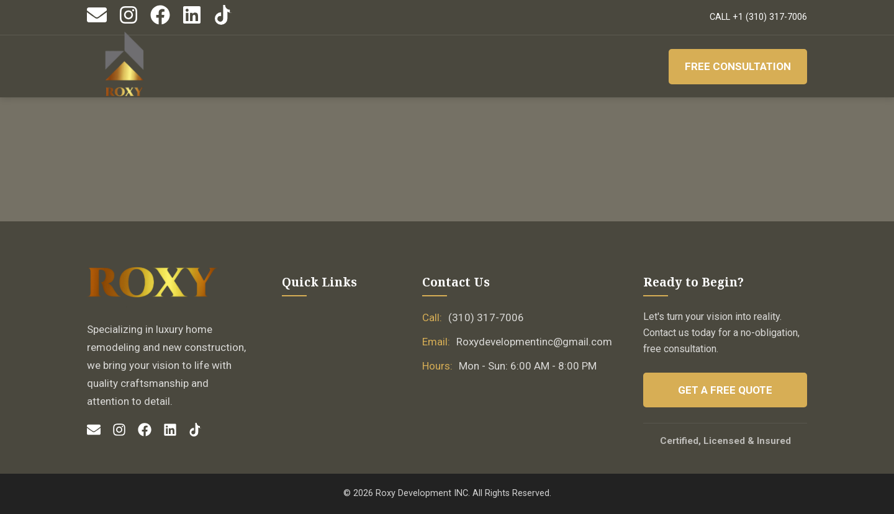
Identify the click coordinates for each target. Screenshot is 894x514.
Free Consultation (738, 66)
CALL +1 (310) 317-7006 (758, 17)
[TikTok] (223, 22)
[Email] (97, 22)
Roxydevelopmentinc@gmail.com (534, 341)
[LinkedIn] (192, 22)
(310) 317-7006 (486, 317)
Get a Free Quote (725, 390)
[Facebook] (160, 22)
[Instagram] (128, 22)
